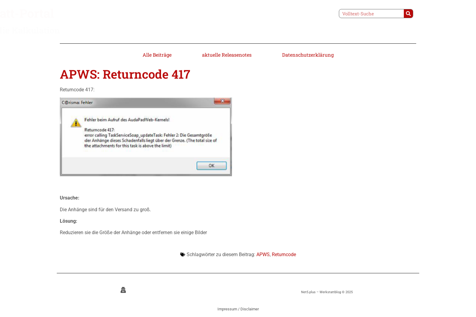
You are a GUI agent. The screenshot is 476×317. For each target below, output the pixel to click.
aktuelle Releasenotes (227, 55)
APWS (263, 254)
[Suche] (408, 13)
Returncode (284, 254)
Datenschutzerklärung (308, 55)
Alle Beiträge (157, 55)
